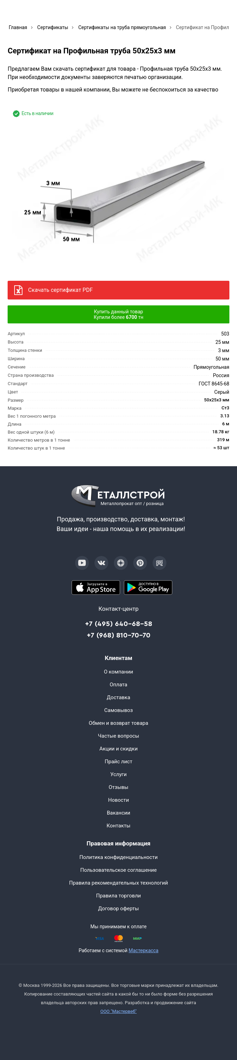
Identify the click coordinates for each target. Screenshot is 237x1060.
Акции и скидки (118, 749)
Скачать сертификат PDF (60, 290)
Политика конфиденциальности (118, 857)
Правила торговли (118, 896)
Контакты (118, 826)
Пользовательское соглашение (118, 870)
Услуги (118, 774)
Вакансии (118, 813)
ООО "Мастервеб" (118, 1011)
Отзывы (118, 787)
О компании (118, 672)
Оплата (118, 684)
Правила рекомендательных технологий (118, 883)
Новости (118, 800)
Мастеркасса (143, 950)
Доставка (118, 697)
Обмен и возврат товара (118, 723)
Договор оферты (118, 908)
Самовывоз (118, 710)
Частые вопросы (118, 736)
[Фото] (118, 188)
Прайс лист (119, 761)
